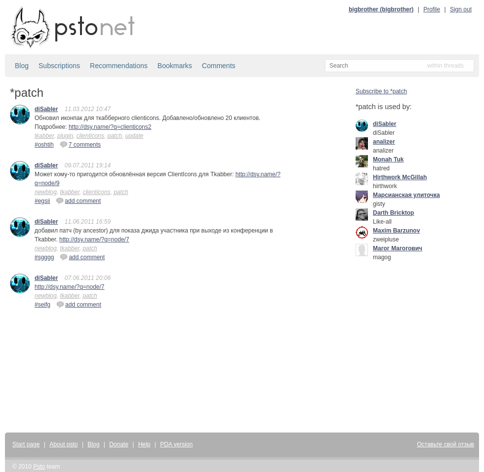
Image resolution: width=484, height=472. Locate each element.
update (134, 135)
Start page (26, 444)
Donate (118, 444)
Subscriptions (59, 66)
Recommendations (119, 66)
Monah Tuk (388, 159)
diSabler (46, 109)
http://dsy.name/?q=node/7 (94, 239)
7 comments (80, 144)
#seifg (42, 304)
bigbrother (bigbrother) (381, 9)
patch (114, 135)
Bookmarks (175, 66)
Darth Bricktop (393, 212)
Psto (39, 466)
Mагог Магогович (397, 248)
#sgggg (44, 257)
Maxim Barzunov (396, 230)
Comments (219, 66)
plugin (65, 135)
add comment (78, 200)
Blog (22, 66)
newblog (46, 192)
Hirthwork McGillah (400, 177)
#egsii (42, 200)
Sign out (461, 9)
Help (144, 444)
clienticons (90, 135)
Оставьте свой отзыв (445, 444)
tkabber (44, 135)
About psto (63, 444)
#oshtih (44, 144)
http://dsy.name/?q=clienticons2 (110, 126)
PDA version (176, 444)
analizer (384, 141)
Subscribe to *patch (381, 91)
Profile (431, 9)
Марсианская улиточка (406, 195)
